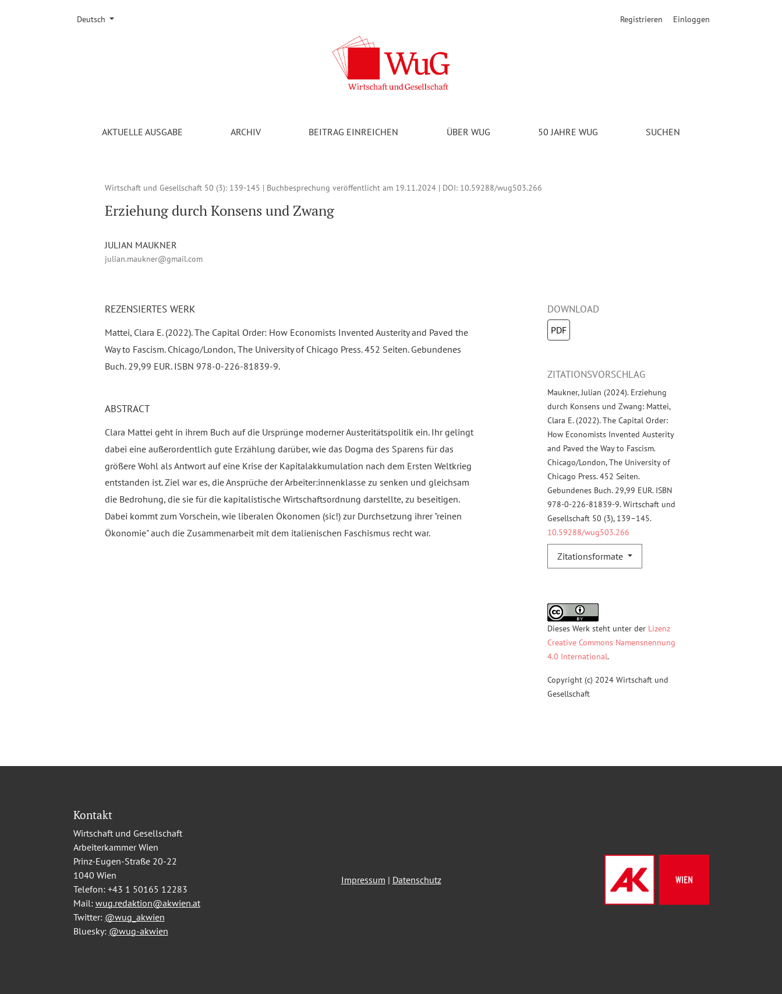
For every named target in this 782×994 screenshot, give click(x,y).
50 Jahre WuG (568, 132)
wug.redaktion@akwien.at (147, 903)
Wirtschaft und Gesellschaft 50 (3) (165, 187)
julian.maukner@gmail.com (154, 258)
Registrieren (641, 19)
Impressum (363, 880)
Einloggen (691, 19)
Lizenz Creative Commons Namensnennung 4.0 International (611, 642)
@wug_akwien (135, 917)
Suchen (663, 132)
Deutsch (99, 18)
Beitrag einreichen (353, 132)
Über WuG (468, 132)
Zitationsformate (591, 556)
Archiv (246, 132)
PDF (559, 330)
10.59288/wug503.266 (501, 187)
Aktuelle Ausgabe (142, 132)
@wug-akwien (138, 931)
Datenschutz (416, 880)
